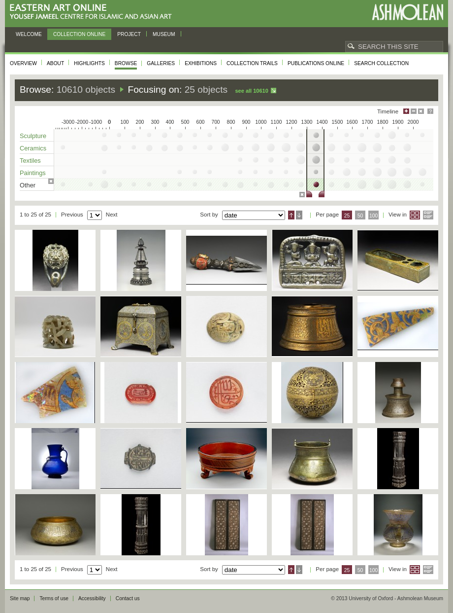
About (55, 63)
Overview (23, 63)
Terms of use (53, 598)
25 (347, 215)
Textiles (30, 160)
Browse (126, 63)
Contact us (128, 598)
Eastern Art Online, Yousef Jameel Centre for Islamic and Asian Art (93, 12)
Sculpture (33, 136)
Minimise (414, 111)
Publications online (316, 63)
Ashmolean (407, 12)
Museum (164, 34)
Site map (20, 598)
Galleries (161, 63)
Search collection (381, 63)
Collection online (79, 34)
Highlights (89, 63)
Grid (415, 215)
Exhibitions (201, 63)
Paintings (33, 173)
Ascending (291, 215)
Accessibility (92, 598)
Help (430, 111)
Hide (421, 111)
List (428, 215)
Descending (299, 215)
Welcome (29, 34)
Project (129, 34)
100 (373, 215)
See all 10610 (251, 91)
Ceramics (33, 148)
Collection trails (252, 63)
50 (360, 215)
